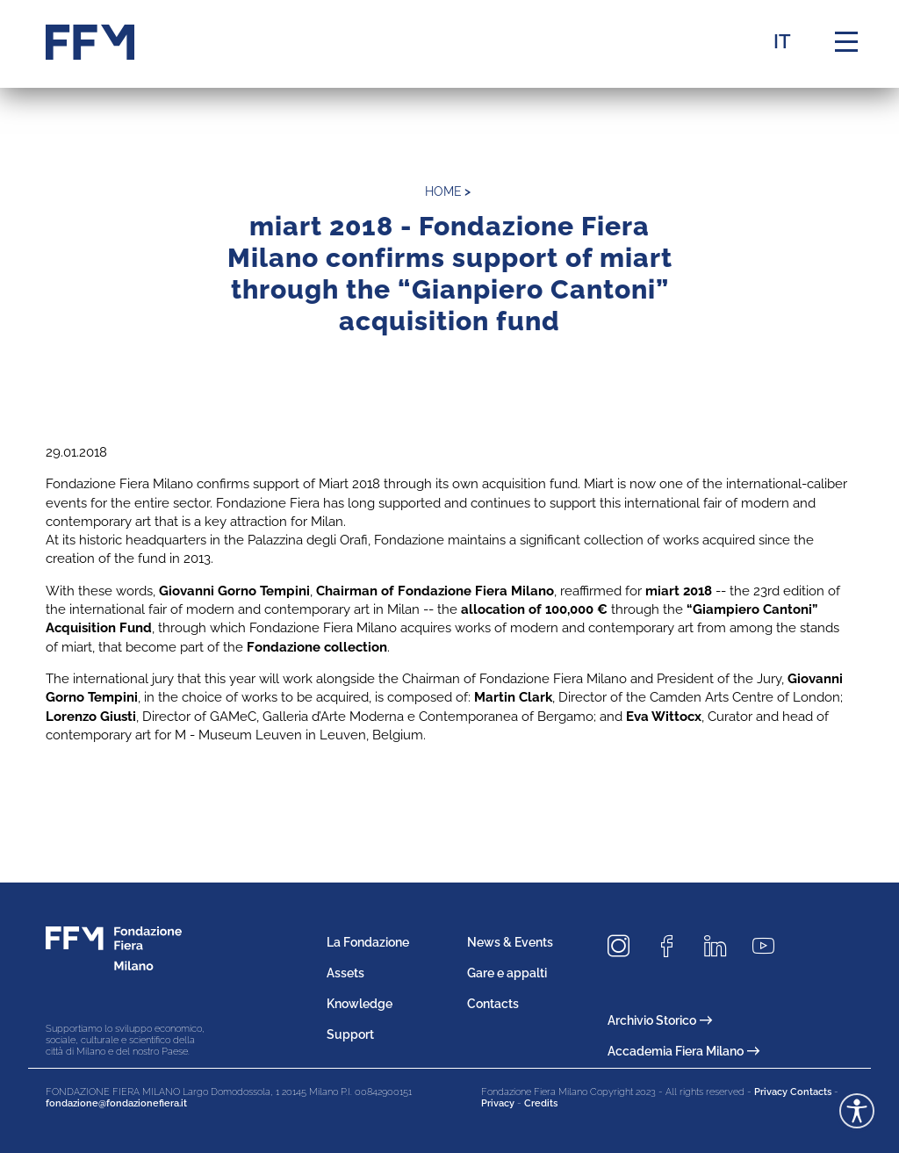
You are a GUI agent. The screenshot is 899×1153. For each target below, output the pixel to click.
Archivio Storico (660, 1020)
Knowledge (359, 1004)
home (443, 191)
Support (350, 1034)
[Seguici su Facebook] (673, 946)
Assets (345, 973)
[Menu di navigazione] (846, 42)
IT (782, 41)
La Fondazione (368, 942)
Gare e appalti (507, 973)
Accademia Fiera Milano (683, 1051)
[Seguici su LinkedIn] (721, 946)
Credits (540, 1103)
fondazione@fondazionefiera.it (116, 1103)
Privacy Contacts (792, 1092)
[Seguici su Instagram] (625, 946)
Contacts (493, 1004)
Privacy (497, 1103)
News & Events (510, 942)
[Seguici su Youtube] (770, 946)
